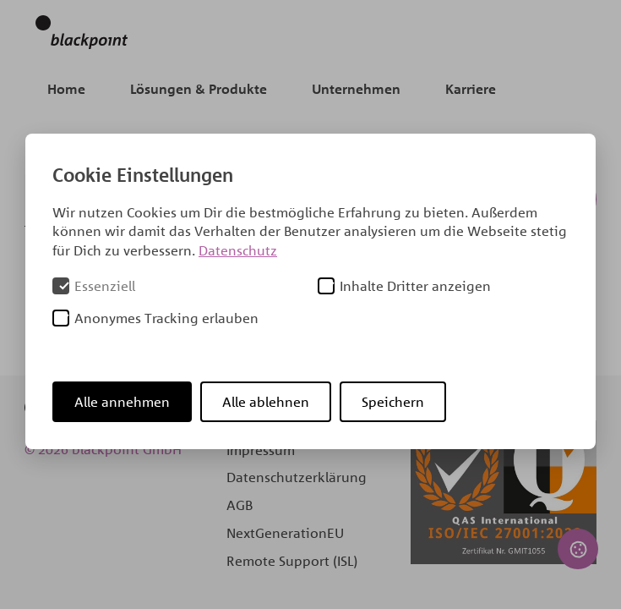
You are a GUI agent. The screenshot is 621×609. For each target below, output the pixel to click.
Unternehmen (356, 88)
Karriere (470, 88)
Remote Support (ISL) (291, 560)
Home (66, 88)
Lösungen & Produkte (198, 88)
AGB (239, 505)
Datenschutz (238, 250)
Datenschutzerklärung (296, 477)
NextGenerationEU (285, 532)
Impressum (260, 450)
